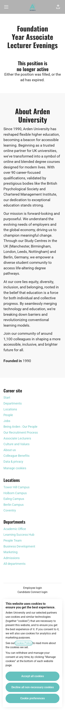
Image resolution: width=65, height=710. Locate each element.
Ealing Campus (13, 499)
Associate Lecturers (17, 438)
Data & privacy (13, 461)
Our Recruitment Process (20, 432)
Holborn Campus (15, 493)
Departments (12, 403)
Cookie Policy (23, 643)
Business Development (19, 546)
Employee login (32, 588)
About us (9, 450)
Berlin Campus (13, 504)
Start (6, 397)
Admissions (11, 558)
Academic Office (14, 529)
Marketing (10, 552)
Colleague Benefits (16, 455)
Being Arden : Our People (20, 426)
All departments (14, 563)
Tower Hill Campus (16, 487)
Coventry (9, 510)
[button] (58, 7)
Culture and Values (16, 444)
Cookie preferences (32, 698)
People (8, 415)
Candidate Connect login (32, 592)
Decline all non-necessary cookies (32, 687)
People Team (12, 540)
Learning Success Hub (18, 534)
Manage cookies (14, 468)
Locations (10, 409)
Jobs (6, 421)
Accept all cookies (32, 676)
